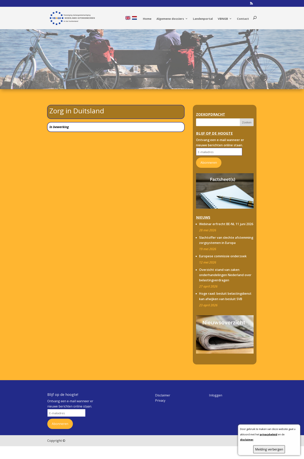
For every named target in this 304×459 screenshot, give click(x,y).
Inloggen (215, 388)
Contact (243, 18)
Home (147, 18)
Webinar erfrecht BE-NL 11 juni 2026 (226, 216)
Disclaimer (162, 388)
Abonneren (208, 155)
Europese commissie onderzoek (223, 248)
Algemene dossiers (170, 18)
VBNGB (223, 18)
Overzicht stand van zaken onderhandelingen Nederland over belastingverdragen (225, 267)
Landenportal (203, 18)
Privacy (160, 393)
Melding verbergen (269, 449)
